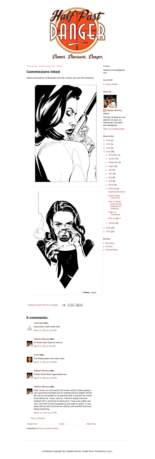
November (113, 155)
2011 (108, 231)
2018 (108, 140)
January (112, 223)
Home (61, 424)
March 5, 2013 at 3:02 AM (45, 346)
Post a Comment (38, 418)
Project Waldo (111, 84)
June (110, 173)
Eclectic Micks (112, 250)
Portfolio (109, 246)
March (111, 185)
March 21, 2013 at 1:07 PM (45, 413)
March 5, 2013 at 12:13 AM (45, 330)
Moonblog (110, 243)
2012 (108, 228)
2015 (108, 144)
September (113, 162)
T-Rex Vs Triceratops (114, 213)
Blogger (109, 451)
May (110, 177)
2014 (108, 148)
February (112, 189)
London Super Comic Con (114, 197)
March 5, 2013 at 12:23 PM (45, 362)
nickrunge (38, 323)
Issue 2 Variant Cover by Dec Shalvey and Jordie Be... (115, 205)
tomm (36, 355)
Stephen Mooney (41, 339)
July (110, 170)
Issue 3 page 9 (114, 218)
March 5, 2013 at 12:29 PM (45, 378)
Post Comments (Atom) (48, 428)
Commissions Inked (116, 192)
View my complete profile (114, 129)
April (110, 181)
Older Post (91, 424)
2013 (108, 152)
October (112, 159)
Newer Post (32, 424)
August (111, 166)
